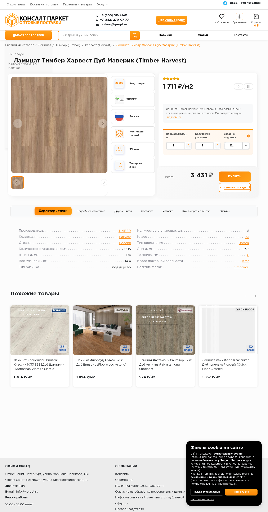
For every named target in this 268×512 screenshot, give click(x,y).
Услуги (102, 4)
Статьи (203, 35)
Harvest (125, 241)
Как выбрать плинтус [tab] (196, 213)
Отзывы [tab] (224, 213)
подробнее (175, 119)
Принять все (241, 489)
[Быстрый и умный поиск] (99, 35)
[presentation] (17, 123)
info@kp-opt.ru (27, 491)
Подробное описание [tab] (91, 213)
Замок (241, 247)
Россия (125, 247)
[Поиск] (135, 35)
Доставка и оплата (44, 4)
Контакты (240, 35)
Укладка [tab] (167, 213)
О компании (16, 4)
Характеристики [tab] (53, 213)
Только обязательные (207, 489)
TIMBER (125, 235)
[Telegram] (225, 3)
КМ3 (242, 265)
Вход (233, 3)
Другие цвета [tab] (123, 213)
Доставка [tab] (147, 213)
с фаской (238, 271)
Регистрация (251, 3)
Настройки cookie (202, 499)
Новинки (165, 35)
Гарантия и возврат (77, 4)
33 (244, 241)
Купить (234, 178)
